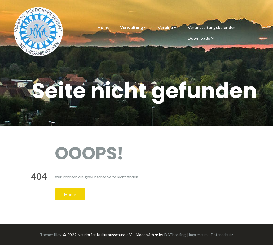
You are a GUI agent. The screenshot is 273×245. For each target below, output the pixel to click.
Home (103, 27)
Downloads (199, 37)
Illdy (57, 234)
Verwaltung (131, 27)
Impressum (198, 234)
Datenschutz (221, 234)
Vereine (165, 27)
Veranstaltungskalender (211, 27)
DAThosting (175, 234)
